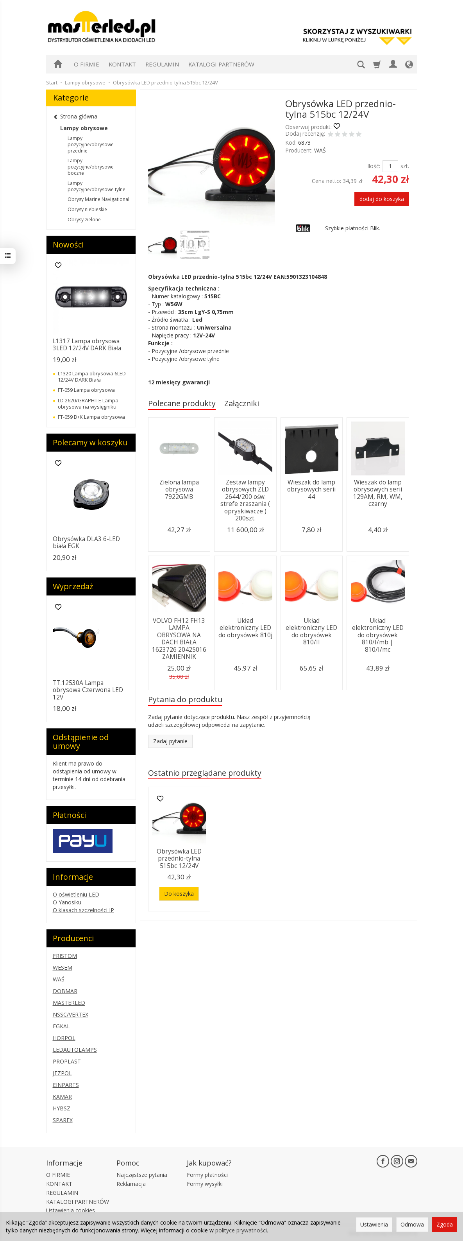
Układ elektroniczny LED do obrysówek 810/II (311, 631)
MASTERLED (69, 1002)
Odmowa (412, 1224)
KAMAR (62, 1096)
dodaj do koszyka (381, 199)
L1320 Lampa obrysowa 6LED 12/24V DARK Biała (92, 376)
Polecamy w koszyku (90, 442)
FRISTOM (65, 955)
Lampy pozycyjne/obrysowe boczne (91, 166)
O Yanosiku (67, 902)
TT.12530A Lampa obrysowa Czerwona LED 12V (88, 690)
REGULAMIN (162, 64)
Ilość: (373, 166)
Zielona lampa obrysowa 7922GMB (179, 489)
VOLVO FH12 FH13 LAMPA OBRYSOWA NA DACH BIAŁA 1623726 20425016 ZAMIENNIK (179, 639)
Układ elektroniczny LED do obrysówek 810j (245, 628)
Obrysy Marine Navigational (98, 199)
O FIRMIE (86, 64)
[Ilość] (390, 166)
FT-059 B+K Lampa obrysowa (91, 416)
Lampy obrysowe (84, 128)
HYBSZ (61, 1108)
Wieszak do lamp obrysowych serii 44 (311, 489)
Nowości (68, 244)
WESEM (62, 967)
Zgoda (444, 1224)
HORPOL (64, 1038)
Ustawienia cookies (70, 1210)
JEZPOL (62, 1073)
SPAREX (63, 1120)
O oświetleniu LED (76, 894)
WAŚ (320, 150)
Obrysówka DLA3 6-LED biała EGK (86, 542)
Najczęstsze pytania (141, 1174)
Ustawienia (374, 1224)
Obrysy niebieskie (87, 209)
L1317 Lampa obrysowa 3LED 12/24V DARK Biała (87, 344)
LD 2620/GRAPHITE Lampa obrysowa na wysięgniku (88, 403)
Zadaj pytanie (170, 741)
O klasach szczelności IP (83, 910)
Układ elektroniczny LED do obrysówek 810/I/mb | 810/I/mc (378, 635)
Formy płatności (207, 1174)
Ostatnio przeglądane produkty (204, 773)
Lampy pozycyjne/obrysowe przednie (91, 144)
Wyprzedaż (73, 586)
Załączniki (241, 403)
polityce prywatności (241, 1230)
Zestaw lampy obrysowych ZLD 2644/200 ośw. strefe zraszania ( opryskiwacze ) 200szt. (245, 500)
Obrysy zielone (84, 219)
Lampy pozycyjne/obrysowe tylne (96, 186)
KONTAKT (122, 64)
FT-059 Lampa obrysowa (86, 389)
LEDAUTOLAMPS (75, 1049)
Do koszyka (179, 893)
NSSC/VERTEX (70, 1014)
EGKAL (61, 1026)
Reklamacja (131, 1183)
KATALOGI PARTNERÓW (221, 64)
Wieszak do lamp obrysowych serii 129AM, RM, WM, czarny (377, 493)
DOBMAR (65, 991)
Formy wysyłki (205, 1183)
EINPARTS (66, 1085)
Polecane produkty (182, 403)
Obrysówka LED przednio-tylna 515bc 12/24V (179, 858)
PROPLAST (67, 1061)
